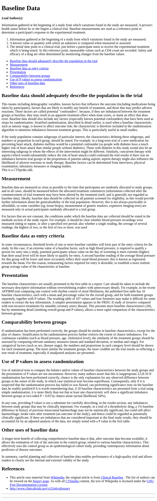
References (17, 86)
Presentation (18, 72)
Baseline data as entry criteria (29, 68)
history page (41, 481)
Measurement (19, 64)
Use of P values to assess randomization (36, 79)
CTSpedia (72, 481)
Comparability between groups (30, 75)
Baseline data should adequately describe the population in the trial (54, 61)
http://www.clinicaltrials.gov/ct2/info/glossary (40, 488)
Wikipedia (57, 477)
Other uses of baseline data (27, 83)
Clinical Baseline (112, 477)
